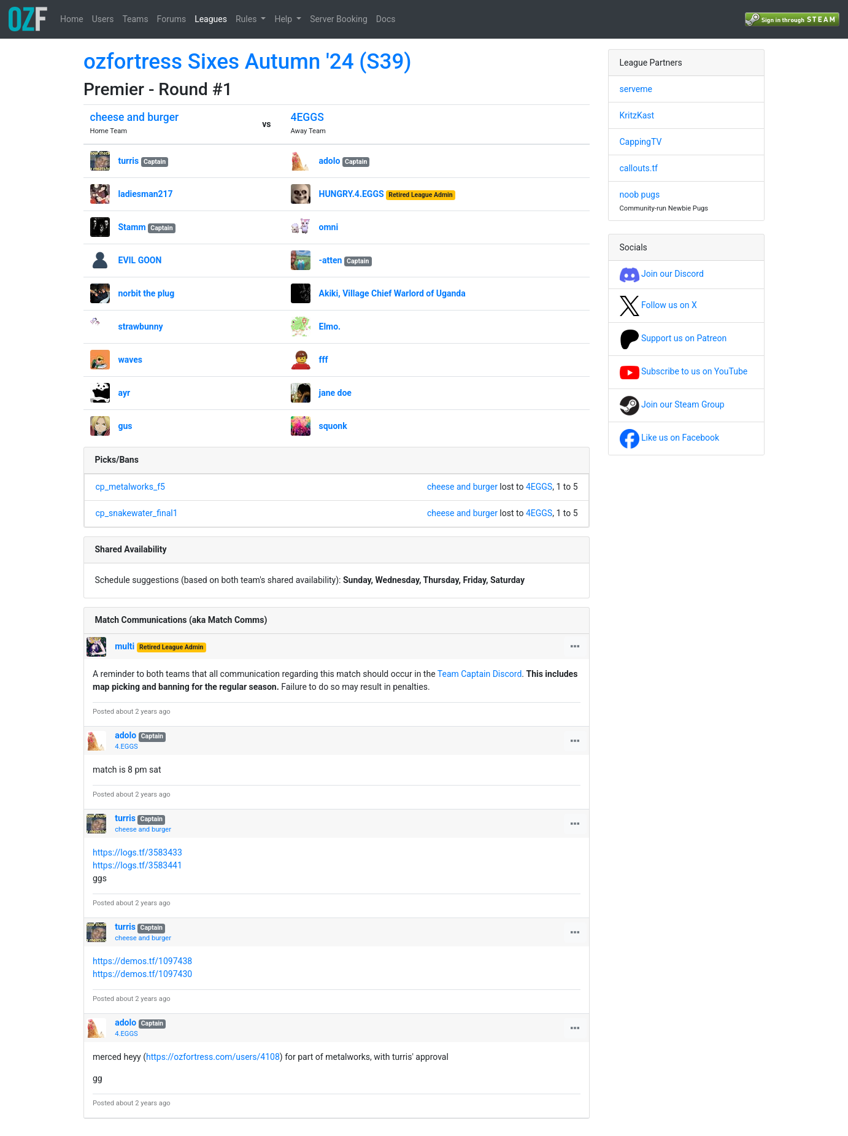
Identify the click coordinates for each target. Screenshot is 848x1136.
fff (323, 360)
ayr (124, 393)
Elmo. (330, 326)
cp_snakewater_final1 (137, 513)
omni (329, 227)
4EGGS (307, 117)
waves (130, 360)
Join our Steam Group (672, 404)
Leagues (211, 19)
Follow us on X (658, 305)
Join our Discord (662, 274)
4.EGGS (126, 747)
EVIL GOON (140, 260)
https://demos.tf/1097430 (142, 974)
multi (124, 646)
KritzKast (637, 115)
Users (103, 19)
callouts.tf (639, 168)
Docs (386, 19)
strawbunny (140, 326)
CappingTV (641, 142)
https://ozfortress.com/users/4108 (213, 1057)
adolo (330, 161)
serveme (636, 89)
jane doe (335, 393)
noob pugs (640, 194)
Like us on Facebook (670, 437)
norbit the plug (146, 293)
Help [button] (284, 19)
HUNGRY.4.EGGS (351, 194)
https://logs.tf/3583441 (137, 865)
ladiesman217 (145, 194)
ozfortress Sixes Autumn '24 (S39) (247, 61)
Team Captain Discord (479, 674)
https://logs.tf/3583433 (137, 852)
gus (125, 426)
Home (71, 19)
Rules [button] (247, 19)
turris (128, 161)
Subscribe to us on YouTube (684, 371)
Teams (135, 19)
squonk (333, 426)
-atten (330, 260)
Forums (172, 19)
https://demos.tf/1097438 (142, 961)
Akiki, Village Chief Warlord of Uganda (392, 293)
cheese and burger (134, 117)
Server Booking (339, 19)
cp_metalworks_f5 (130, 487)
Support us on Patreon (673, 338)
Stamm (132, 227)
